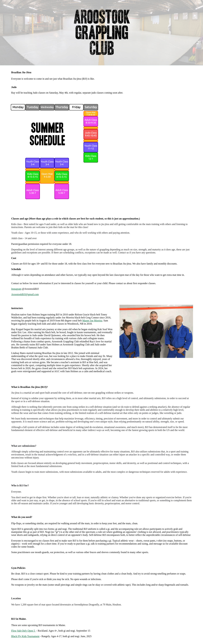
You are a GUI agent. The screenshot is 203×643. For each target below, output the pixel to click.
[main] (101, 82)
